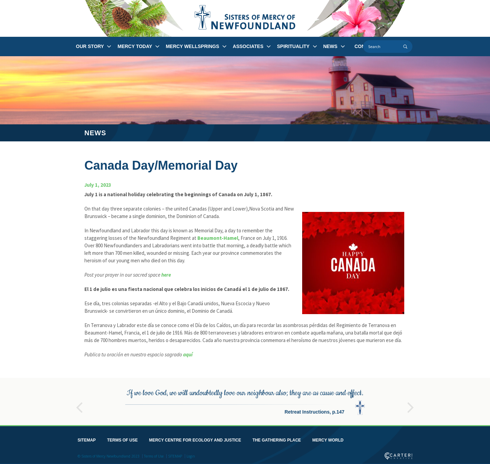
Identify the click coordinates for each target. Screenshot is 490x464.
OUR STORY (90, 46)
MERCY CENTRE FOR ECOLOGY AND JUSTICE (195, 439)
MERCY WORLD (328, 439)
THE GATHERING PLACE (276, 439)
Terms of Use (154, 455)
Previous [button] (79, 403)
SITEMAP (87, 439)
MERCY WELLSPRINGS (192, 46)
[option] (245, 400)
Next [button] (411, 403)
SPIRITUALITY (293, 46)
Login (190, 455)
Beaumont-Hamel (217, 238)
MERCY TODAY (134, 46)
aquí (188, 354)
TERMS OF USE (122, 439)
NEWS (330, 46)
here (166, 275)
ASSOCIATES (248, 46)
